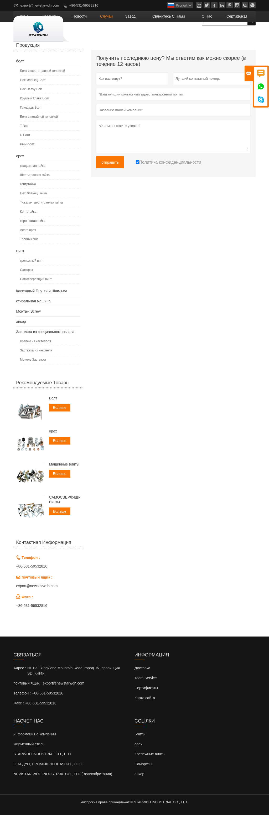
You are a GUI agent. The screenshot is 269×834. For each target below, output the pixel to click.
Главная (22, 50)
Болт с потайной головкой (39, 136)
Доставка (142, 687)
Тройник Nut (29, 258)
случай (142, 35)
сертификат (241, 35)
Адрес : (19, 687)
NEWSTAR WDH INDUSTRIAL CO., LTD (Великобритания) (62, 793)
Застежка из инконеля (36, 369)
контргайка (28, 203)
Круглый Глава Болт (34, 117)
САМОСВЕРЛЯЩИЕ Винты (64, 518)
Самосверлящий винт (36, 298)
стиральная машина (33, 320)
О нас (218, 35)
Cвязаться (27, 673)
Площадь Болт (31, 127)
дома (79, 35)
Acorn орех (28, 249)
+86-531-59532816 (83, 5)
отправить (110, 181)
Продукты (99, 35)
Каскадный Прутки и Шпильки (41, 310)
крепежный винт (32, 280)
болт (20, 80)
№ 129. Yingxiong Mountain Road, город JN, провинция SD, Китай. (73, 689)
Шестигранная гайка (35, 194)
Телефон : (22, 712)
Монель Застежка (33, 379)
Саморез (26, 289)
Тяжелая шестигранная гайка (41, 221)
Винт (20, 270)
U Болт (25, 154)
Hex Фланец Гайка (33, 212)
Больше (59, 427)
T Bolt (24, 145)
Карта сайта (144, 717)
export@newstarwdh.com (39, 5)
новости (122, 35)
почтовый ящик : (27, 702)
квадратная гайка (32, 185)
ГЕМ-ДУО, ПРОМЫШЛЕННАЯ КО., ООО (47, 783)
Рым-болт (27, 163)
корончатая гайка (32, 240)
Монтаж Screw (28, 330)
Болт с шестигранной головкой (42, 90)
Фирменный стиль (28, 763)
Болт (53, 417)
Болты (139, 753)
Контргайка (28, 231)
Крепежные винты (149, 773)
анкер (21, 341)
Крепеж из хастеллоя (35, 360)
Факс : (18, 722)
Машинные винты (64, 483)
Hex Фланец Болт (32, 99)
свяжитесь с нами (189, 35)
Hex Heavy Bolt (31, 108)
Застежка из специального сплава (45, 351)
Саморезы (143, 783)
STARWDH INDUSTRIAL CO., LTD (42, 773)
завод (160, 35)
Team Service (145, 697)
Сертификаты (146, 707)
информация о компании (34, 753)
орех (20, 175)
